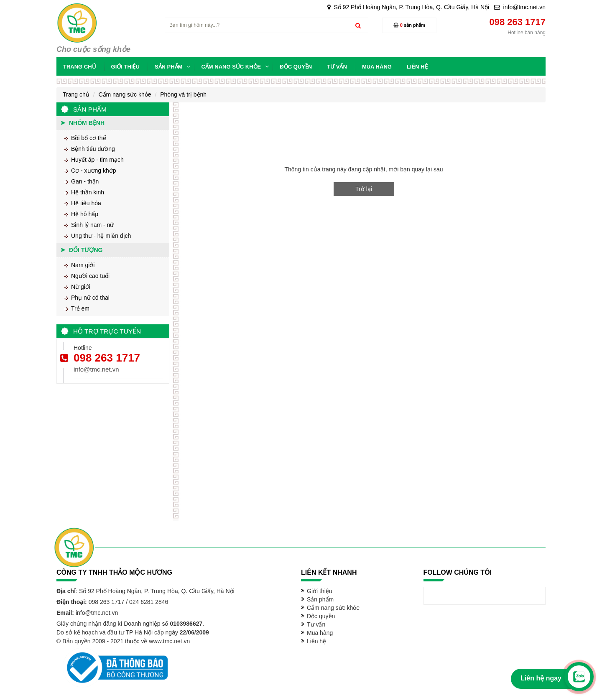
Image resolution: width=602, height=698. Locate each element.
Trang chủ (76, 94)
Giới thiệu (319, 591)
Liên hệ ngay (540, 678)
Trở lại (363, 189)
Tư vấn (316, 624)
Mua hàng (320, 632)
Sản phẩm (320, 599)
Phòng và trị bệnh (183, 94)
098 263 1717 (107, 358)
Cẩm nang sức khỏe (124, 94)
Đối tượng (85, 250)
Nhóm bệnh (87, 123)
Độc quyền (321, 616)
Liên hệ (316, 641)
